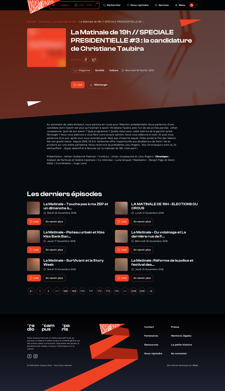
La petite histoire (183, 344)
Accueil (31, 21)
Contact (150, 326)
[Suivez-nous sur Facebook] (29, 356)
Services (162, 5)
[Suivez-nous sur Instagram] (35, 356)
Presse (176, 326)
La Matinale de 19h (65, 21)
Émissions (45, 21)
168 (65, 291)
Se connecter (180, 353)
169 (74, 291)
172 (99, 291)
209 (142, 291)
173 (108, 291)
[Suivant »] (150, 291)
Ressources (152, 344)
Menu (180, 5)
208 (133, 291)
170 (82, 291)
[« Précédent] (31, 291)
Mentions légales (182, 335)
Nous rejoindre (138, 5)
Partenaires (152, 335)
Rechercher (112, 5)
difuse (195, 365)
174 (116, 291)
